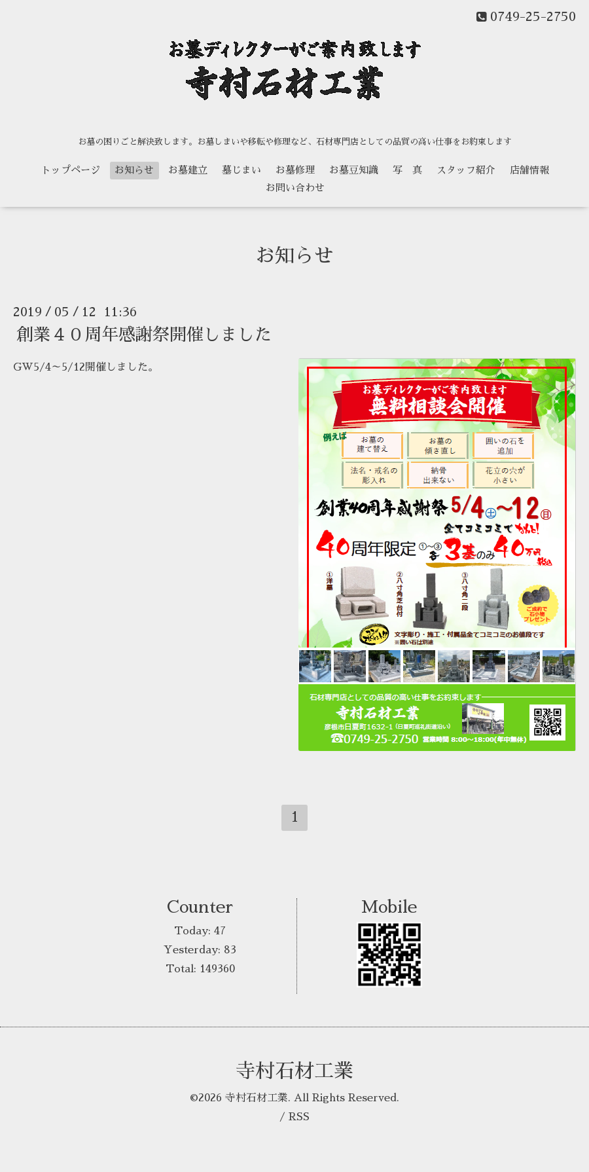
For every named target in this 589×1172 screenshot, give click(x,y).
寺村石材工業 (294, 1071)
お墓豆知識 (353, 170)
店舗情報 (529, 170)
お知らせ (134, 170)
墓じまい (241, 170)
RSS (299, 1117)
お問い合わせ (295, 187)
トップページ (70, 170)
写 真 (407, 170)
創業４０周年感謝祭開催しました (144, 334)
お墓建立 (187, 170)
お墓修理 (295, 170)
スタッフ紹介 (466, 170)
